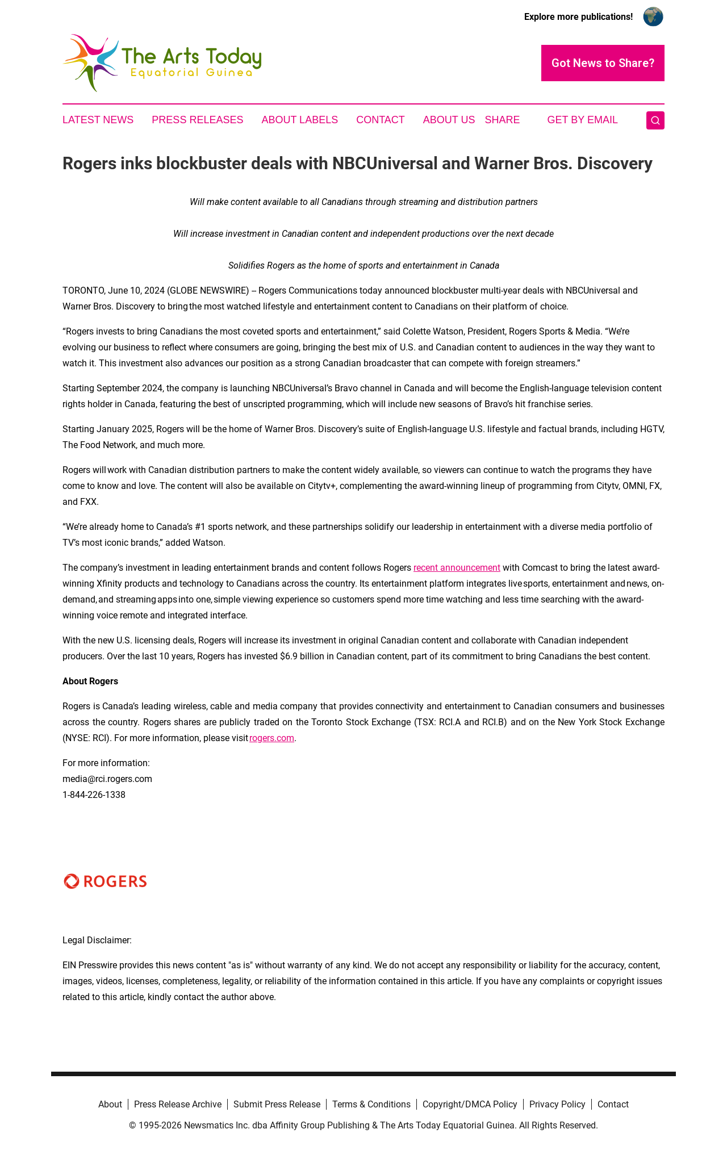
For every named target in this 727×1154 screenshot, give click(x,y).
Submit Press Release (276, 1104)
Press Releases (197, 120)
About (110, 1104)
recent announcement (456, 567)
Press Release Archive (178, 1104)
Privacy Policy (557, 1104)
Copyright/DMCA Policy (470, 1104)
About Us (449, 120)
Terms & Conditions (371, 1104)
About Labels (299, 120)
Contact (380, 120)
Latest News (97, 120)
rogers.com (271, 738)
